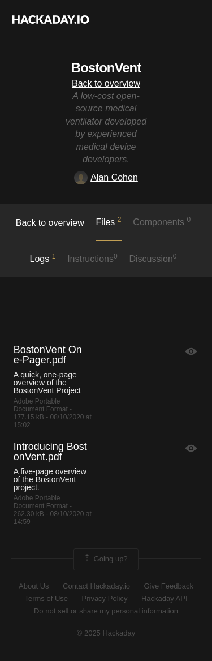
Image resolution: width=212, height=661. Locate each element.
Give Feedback (168, 586)
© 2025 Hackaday (106, 633)
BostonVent (106, 67)
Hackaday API (164, 598)
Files (109, 221)
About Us (34, 586)
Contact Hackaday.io (96, 586)
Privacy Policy (105, 598)
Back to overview (106, 83)
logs (42, 258)
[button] (187, 19)
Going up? (105, 559)
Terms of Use (46, 598)
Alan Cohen (106, 177)
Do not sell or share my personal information (106, 611)
